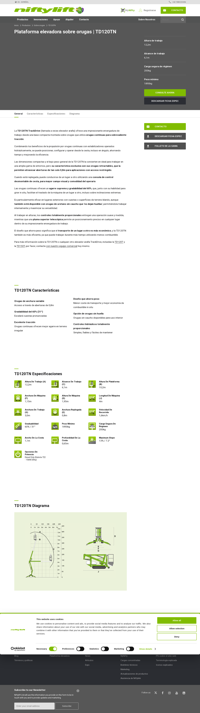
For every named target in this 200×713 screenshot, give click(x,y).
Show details (145, 707)
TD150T (21, 246)
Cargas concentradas (130, 660)
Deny (176, 695)
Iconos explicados (164, 665)
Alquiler (70, 19)
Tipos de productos (60, 649)
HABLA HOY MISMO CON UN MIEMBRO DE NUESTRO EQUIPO (126, 619)
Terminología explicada (166, 660)
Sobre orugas (39, 25)
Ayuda (159, 649)
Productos (22, 19)
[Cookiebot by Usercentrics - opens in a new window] (18, 707)
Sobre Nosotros (146, 19)
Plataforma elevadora (59, 656)
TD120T (119, 241)
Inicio (16, 25)
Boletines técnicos (129, 665)
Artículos (89, 660)
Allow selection (176, 687)
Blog (16, 656)
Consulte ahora (164, 92)
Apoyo (56, 19)
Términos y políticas (23, 660)
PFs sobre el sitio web (166, 656)
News (87, 656)
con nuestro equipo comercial (61, 246)
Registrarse (150, 10)
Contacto (177, 10)
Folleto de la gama (166, 146)
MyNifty (128, 10)
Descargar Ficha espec (165, 101)
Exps (87, 665)
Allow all (177, 679)
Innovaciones (41, 19)
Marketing (125, 669)
